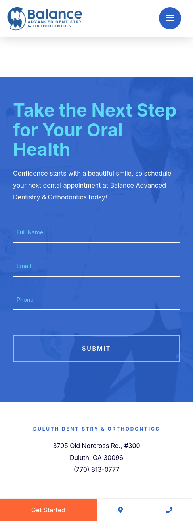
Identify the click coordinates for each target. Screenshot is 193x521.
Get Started (48, 510)
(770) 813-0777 (97, 469)
